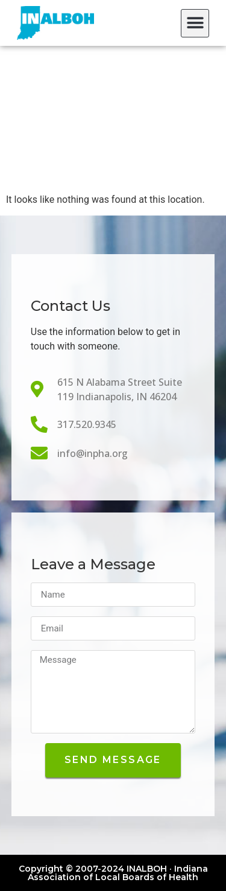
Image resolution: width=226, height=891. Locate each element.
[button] (195, 23)
